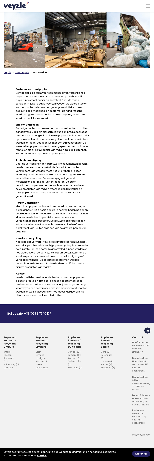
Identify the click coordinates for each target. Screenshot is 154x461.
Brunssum (9, 358)
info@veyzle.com (141, 434)
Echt (6, 361)
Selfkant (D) (74, 354)
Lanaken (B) (107, 361)
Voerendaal (42, 367)
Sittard (7, 351)
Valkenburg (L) (11, 364)
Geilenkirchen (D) (75, 363)
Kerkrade (8, 367)
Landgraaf (41, 358)
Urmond (40, 354)
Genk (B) (105, 351)
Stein (38, 351)
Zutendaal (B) (106, 356)
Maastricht (41, 361)
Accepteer (141, 453)
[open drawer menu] (148, 6)
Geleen (39, 364)
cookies (42, 455)
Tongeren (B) (108, 367)
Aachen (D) (74, 358)
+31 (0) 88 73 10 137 (37, 313)
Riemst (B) (106, 364)
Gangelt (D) (74, 351)
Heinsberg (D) (75, 367)
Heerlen (8, 354)
